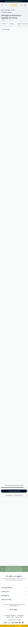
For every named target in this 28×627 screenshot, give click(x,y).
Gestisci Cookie (10, 617)
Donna (13, 10)
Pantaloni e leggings (6, 12)
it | (14, 609)
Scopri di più (19, 570)
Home (2, 10)
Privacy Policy (12, 619)
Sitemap (19, 619)
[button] (25, 5)
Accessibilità (20, 615)
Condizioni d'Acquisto (10, 615)
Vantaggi (7, 10)
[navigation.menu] (2, 5)
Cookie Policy (19, 617)
